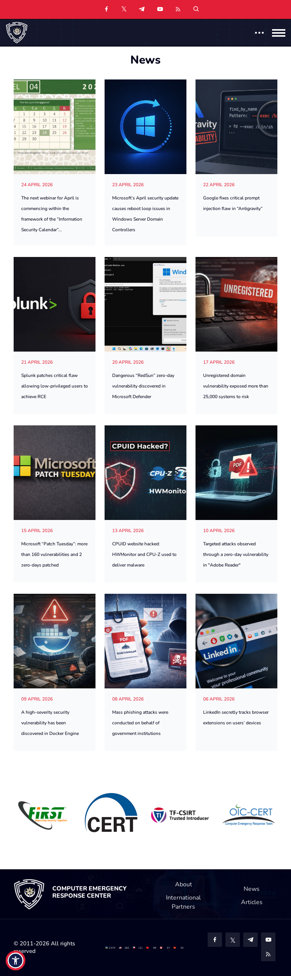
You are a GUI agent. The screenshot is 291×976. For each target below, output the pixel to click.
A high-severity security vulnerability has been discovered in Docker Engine (50, 722)
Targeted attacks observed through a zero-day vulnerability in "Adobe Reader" (235, 554)
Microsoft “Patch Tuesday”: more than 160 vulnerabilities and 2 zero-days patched (54, 554)
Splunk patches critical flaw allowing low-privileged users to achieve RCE (54, 386)
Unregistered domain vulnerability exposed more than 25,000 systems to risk (235, 386)
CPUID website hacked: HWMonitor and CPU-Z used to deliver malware (144, 554)
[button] (15, 960)
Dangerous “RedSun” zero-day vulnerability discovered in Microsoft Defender (143, 386)
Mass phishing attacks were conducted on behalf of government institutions (140, 722)
